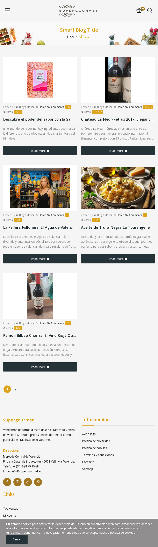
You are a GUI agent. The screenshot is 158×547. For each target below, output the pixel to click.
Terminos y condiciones (98, 455)
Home (42, 107)
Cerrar (17, 539)
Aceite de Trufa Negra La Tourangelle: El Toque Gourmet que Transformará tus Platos (118, 227)
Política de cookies (94, 448)
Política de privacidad (96, 441)
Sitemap (87, 469)
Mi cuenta (9, 515)
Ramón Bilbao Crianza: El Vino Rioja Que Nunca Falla (40, 335)
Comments (61, 107)
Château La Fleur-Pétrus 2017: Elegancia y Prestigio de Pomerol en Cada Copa (118, 119)
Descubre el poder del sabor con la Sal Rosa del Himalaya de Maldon (40, 119)
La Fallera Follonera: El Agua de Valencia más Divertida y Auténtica (40, 227)
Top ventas (10, 508)
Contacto (88, 462)
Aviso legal (89, 434)
